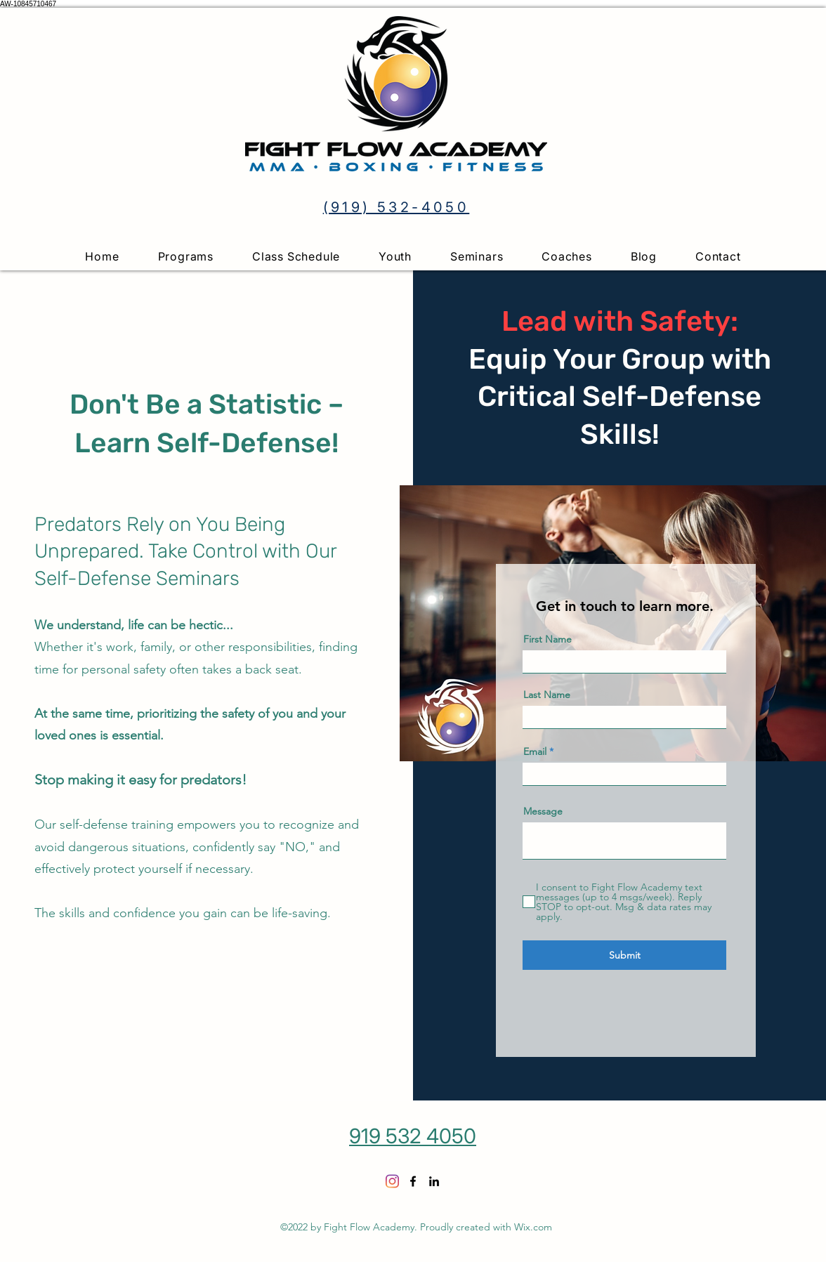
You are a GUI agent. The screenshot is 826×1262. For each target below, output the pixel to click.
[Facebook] (413, 1181)
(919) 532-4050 (396, 207)
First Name (547, 639)
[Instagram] (392, 1181)
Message (543, 811)
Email (534, 751)
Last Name (546, 694)
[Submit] (624, 955)
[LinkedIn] (434, 1181)
